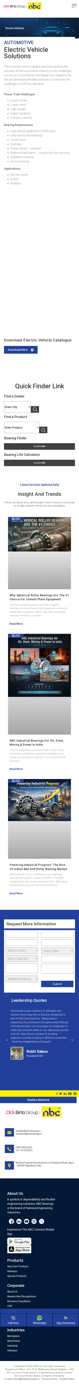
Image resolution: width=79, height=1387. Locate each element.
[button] (21, 350)
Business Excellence (19, 1301)
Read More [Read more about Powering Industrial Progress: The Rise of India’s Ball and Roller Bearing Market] (16, 893)
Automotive (13, 1340)
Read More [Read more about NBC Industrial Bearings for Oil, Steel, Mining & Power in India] (16, 769)
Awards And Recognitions (21, 1296)
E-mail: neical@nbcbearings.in (22, 1379)
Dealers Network (38, 1100)
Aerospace (13, 1336)
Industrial (12, 1345)
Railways (12, 1271)
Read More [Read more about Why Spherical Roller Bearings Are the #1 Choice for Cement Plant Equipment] (16, 623)
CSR (9, 1306)
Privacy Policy (49, 1379)
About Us (12, 1291)
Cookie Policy (67, 1379)
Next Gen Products (17, 1266)
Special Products (16, 1276)
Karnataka (17, 407)
